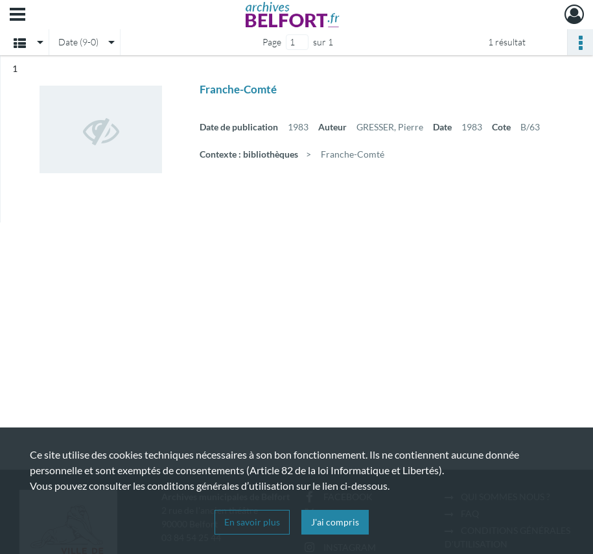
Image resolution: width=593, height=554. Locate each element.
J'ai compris (335, 521)
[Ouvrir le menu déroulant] (17, 15)
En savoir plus (252, 521)
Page (271, 41)
